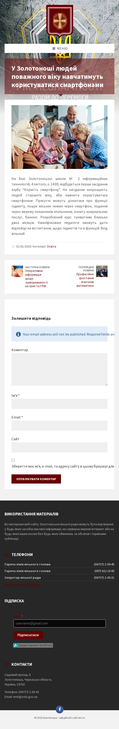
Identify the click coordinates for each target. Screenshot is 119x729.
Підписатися (28, 635)
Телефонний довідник (22, 585)
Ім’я (15, 395)
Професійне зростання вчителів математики (85, 280)
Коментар (19, 349)
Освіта (51, 246)
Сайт (15, 439)
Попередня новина (86, 268)
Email (17, 417)
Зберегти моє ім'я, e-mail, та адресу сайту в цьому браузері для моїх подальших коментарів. (59, 466)
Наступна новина (37, 267)
